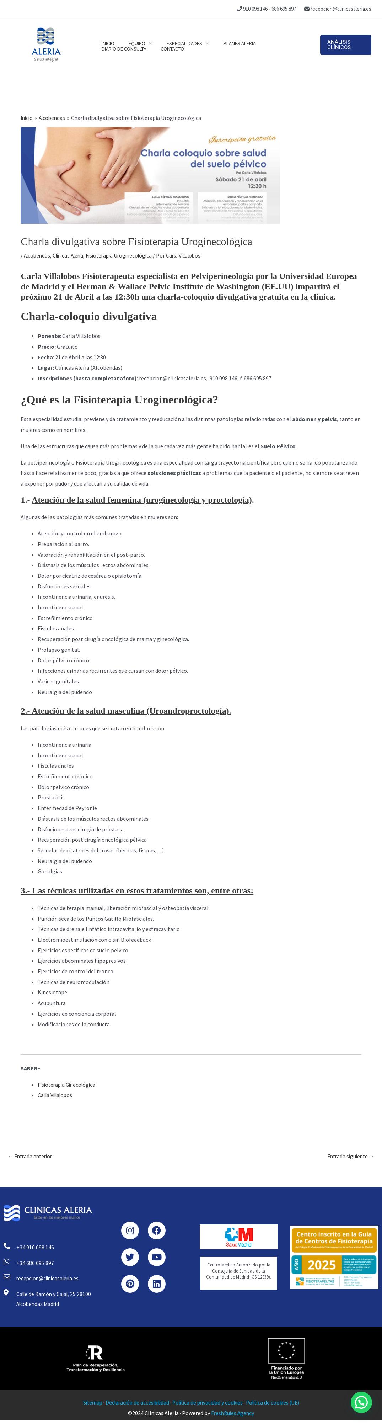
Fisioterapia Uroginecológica (126, 255)
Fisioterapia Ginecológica (68, 1084)
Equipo (131, 36)
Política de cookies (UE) (277, 1405)
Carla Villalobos (57, 1095)
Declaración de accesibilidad (134, 1405)
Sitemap (86, 1405)
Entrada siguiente (349, 1156)
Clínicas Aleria (71, 255)
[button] (344, 45)
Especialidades (175, 36)
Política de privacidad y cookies (208, 1405)
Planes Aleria (227, 36)
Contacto (111, 52)
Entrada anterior (31, 1156)
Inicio (106, 36)
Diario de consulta (276, 36)
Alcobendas (38, 255)
